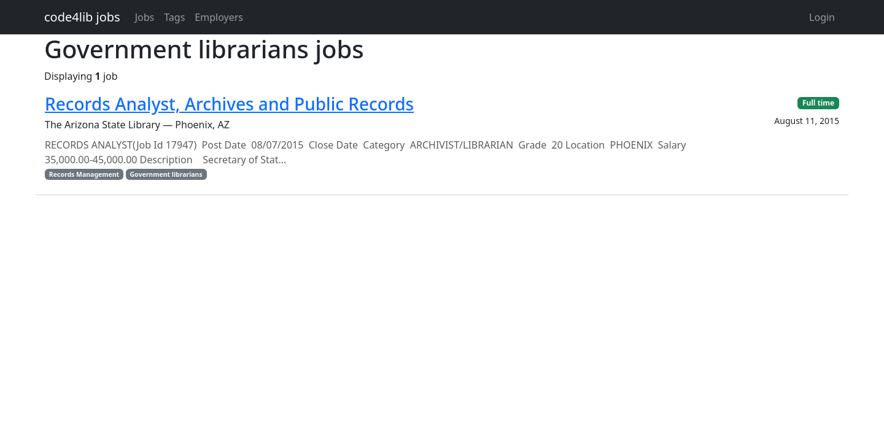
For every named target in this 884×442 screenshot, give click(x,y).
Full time (818, 103)
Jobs (145, 17)
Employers (219, 17)
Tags (174, 17)
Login (822, 17)
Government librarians (166, 174)
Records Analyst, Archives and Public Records (229, 103)
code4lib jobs (82, 17)
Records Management (84, 174)
